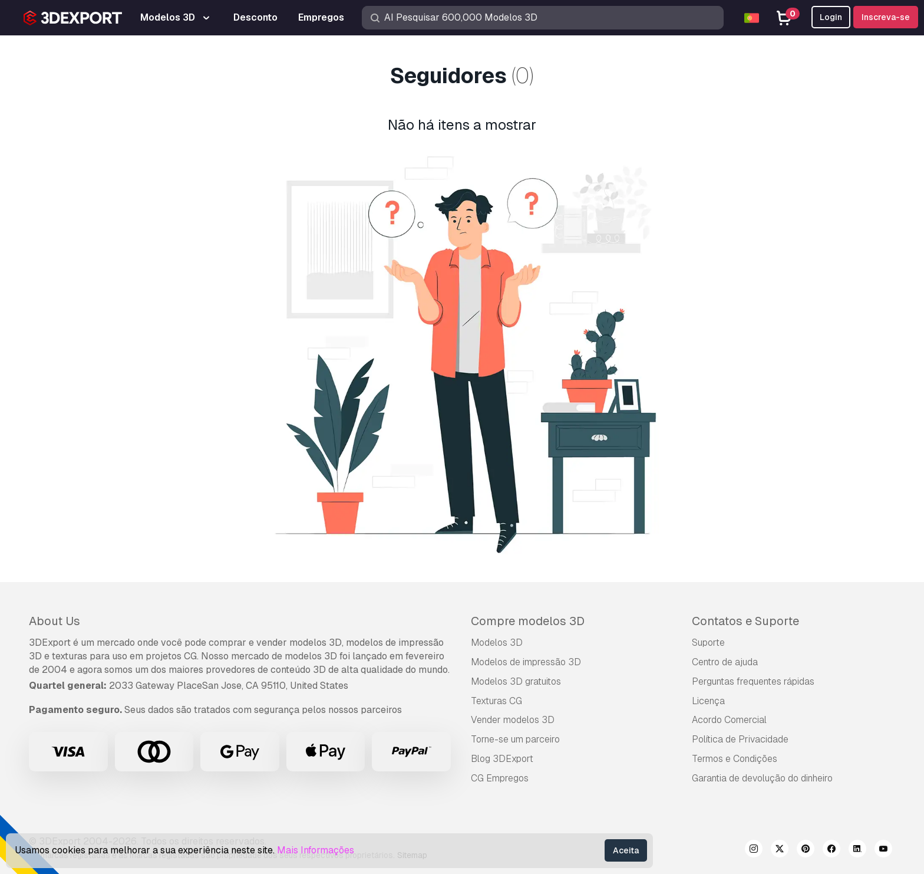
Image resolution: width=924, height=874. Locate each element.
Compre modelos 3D (528, 621)
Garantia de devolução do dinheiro (762, 778)
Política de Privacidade (740, 739)
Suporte (708, 642)
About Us (54, 621)
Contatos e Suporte (745, 621)
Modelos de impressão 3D (526, 662)
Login (831, 17)
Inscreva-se (886, 17)
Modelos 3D (497, 642)
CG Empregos (500, 778)
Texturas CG (496, 701)
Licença (708, 701)
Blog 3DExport (502, 759)
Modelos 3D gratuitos (516, 681)
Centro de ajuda (725, 662)
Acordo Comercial (729, 720)
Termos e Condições (734, 759)
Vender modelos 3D (513, 720)
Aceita (626, 850)
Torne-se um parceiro (515, 739)
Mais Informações (315, 850)
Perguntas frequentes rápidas (753, 681)
